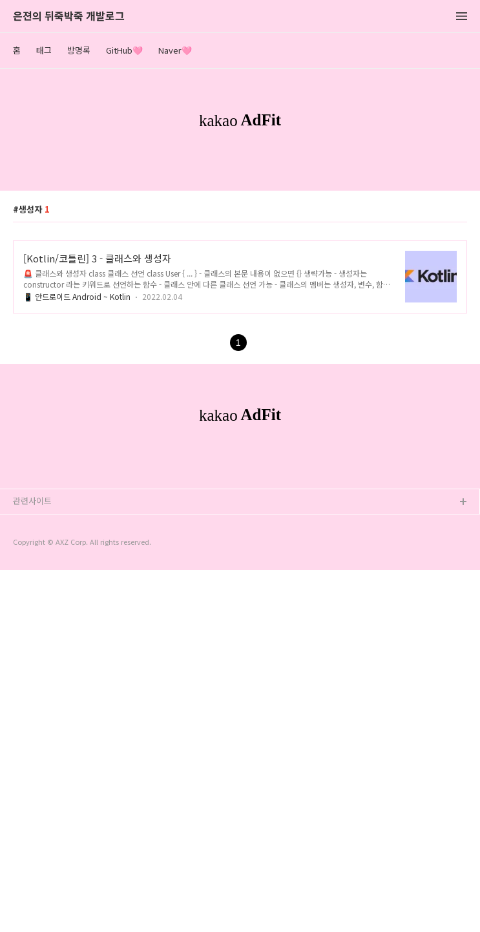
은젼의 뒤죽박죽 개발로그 (69, 16)
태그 (44, 50)
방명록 (78, 50)
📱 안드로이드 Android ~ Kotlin (76, 477)
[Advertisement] (240, 257)
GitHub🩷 (124, 50)
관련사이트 (32, 862)
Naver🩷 (175, 50)
